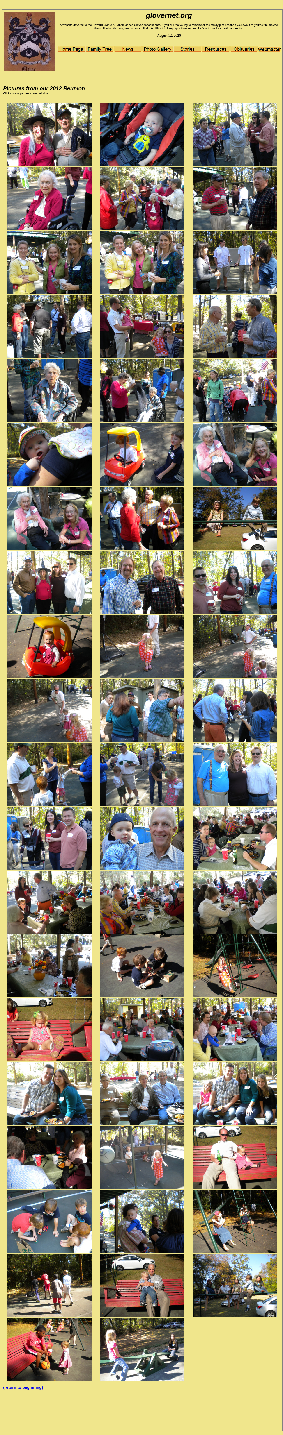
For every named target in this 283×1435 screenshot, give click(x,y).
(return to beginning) (23, 1387)
